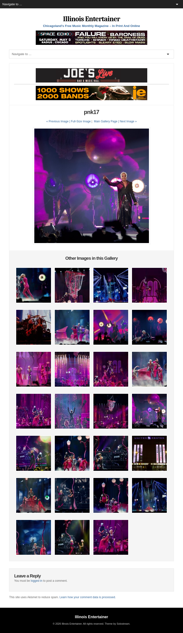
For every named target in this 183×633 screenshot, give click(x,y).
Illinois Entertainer (91, 19)
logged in (36, 580)
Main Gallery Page (105, 121)
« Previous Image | (58, 121)
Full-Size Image (81, 121)
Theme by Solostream (117, 623)
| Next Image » (127, 121)
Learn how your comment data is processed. (88, 597)
